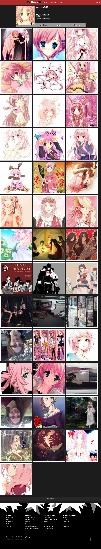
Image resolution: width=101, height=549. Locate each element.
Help (61, 2)
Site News (47, 517)
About (60, 25)
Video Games (48, 526)
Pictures (76, 25)
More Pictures (50, 499)
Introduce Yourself (50, 519)
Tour (7, 528)
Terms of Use (10, 537)
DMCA (18, 537)
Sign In (98, 2)
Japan (46, 524)
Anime (46, 522)
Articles (27, 522)
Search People (30, 517)
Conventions (48, 528)
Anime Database (31, 526)
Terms (8, 526)
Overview (9, 517)
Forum (46, 2)
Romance (66, 526)
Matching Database (32, 528)
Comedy (66, 519)
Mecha (65, 524)
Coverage (9, 522)
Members (53, 2)
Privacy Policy (25, 537)
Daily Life (66, 522)
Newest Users (30, 519)
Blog (7, 519)
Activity (43, 25)
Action (65, 517)
